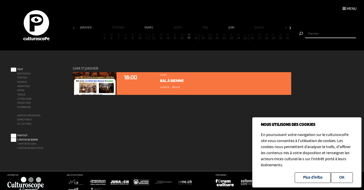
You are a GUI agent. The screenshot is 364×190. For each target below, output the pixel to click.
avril (178, 27)
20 (210, 37)
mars (149, 27)
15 (175, 37)
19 (203, 37)
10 (139, 37)
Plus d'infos (313, 178)
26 (252, 37)
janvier (86, 27)
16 (182, 37)
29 (273, 37)
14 (168, 37)
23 (231, 37)
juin (232, 27)
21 (217, 37)
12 (153, 37)
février (118, 27)
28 (266, 37)
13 (160, 37)
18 (196, 37)
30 (280, 37)
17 (189, 37)
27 (259, 37)
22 (224, 37)
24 (238, 37)
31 (287, 37)
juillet (260, 27)
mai (205, 27)
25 (245, 37)
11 (147, 37)
